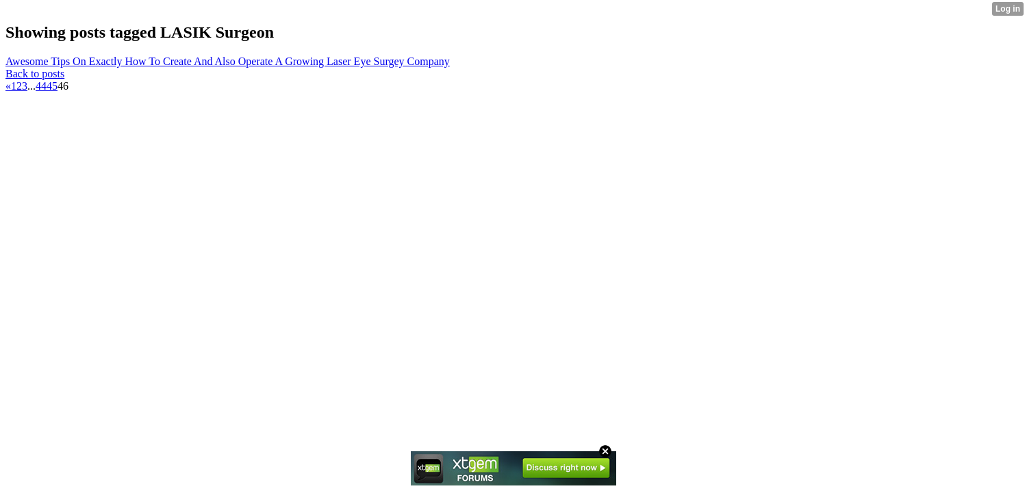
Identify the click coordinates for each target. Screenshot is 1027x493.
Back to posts (34, 73)
